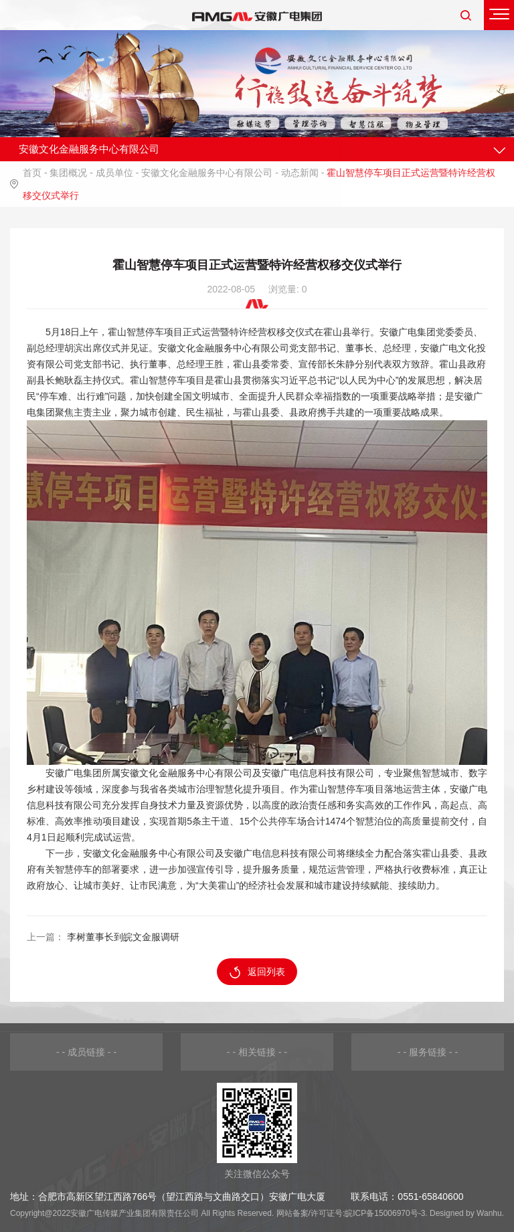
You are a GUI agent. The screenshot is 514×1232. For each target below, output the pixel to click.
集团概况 (68, 172)
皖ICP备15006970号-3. (386, 1213)
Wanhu (489, 1213)
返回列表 (257, 972)
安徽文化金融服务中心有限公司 (206, 172)
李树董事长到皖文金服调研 (123, 937)
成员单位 (114, 172)
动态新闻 (300, 172)
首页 (32, 172)
